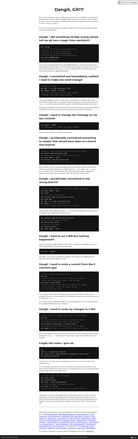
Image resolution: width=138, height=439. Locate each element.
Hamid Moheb (66, 415)
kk (60, 419)
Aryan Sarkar (62, 417)
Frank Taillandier (61, 427)
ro (86, 421)
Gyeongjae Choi (67, 419)
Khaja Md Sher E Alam (65, 414)
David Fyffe (51, 427)
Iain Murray (72, 427)
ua (51, 425)
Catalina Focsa (80, 421)
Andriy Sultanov (44, 425)
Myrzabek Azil (90, 427)
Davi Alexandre (65, 421)
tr (95, 423)
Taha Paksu (90, 423)
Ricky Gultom (74, 417)
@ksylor (134, 437)
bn (74, 414)
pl (57, 421)
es (59, 415)
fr (90, 415)
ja (43, 419)
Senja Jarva (78, 415)
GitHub (90, 431)
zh (63, 425)
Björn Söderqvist (61, 423)
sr (53, 423)
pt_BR (72, 421)
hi (67, 417)
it (90, 417)
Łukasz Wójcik (52, 421)
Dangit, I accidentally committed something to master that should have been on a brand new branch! (67, 141)
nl (45, 421)
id (79, 417)
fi (82, 415)
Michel (86, 415)
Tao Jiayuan (57, 425)
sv (68, 423)
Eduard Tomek (82, 414)
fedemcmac (85, 417)
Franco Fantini (53, 415)
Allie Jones (85, 425)
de (46, 415)
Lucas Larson (80, 427)
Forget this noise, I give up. (56, 342)
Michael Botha (50, 414)
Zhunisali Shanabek (52, 419)
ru (40, 423)
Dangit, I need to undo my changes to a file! (67, 308)
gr (45, 417)
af (56, 414)
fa (72, 415)
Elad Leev (51, 417)
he (55, 417)
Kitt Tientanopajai (76, 423)
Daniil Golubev (93, 421)
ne (86, 419)
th (83, 423)
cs (88, 414)
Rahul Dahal (80, 419)
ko (74, 419)
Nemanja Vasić (47, 423)
